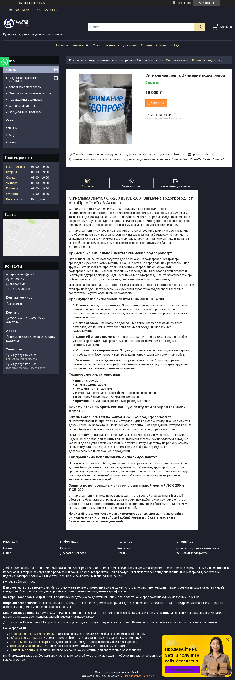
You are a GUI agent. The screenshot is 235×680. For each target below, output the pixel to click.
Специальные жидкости (25, 112)
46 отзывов (184, 2)
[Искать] (199, 27)
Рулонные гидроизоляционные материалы (104, 60)
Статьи (161, 45)
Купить (158, 103)
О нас (97, 45)
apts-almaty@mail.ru (24, 274)
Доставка (130, 45)
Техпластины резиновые (26, 99)
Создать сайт (24, 2)
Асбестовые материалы (25, 87)
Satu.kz (135, 672)
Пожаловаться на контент (139, 676)
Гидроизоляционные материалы (23, 79)
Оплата (146, 45)
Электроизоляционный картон (30, 93)
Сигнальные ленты (150, 60)
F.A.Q (175, 45)
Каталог (78, 45)
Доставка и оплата (73, 553)
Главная (62, 45)
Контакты (112, 45)
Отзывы (12, 127)
